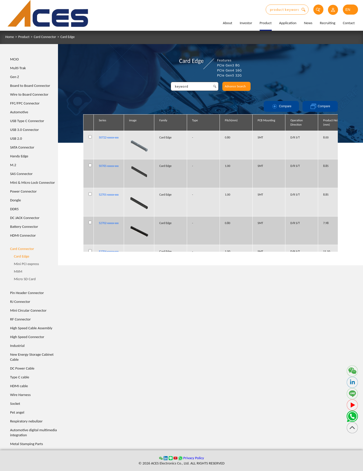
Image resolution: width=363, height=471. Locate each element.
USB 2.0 (16, 138)
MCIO (14, 59)
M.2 (13, 165)
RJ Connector (20, 301)
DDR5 (14, 209)
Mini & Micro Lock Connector (32, 182)
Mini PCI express (26, 264)
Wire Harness (20, 394)
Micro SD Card (25, 279)
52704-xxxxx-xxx (109, 251)
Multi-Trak (18, 68)
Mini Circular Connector (28, 310)
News (308, 23)
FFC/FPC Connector (25, 103)
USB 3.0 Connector (24, 129)
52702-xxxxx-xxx (109, 223)
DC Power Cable (22, 368)
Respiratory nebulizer (26, 421)
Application (287, 23)
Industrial (17, 345)
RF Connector (20, 319)
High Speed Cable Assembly (31, 328)
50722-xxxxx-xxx (109, 137)
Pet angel (17, 412)
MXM (18, 271)
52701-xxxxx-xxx (109, 194)
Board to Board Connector (30, 85)
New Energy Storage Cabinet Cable (32, 357)
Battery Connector (24, 226)
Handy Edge (19, 156)
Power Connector (23, 191)
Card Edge (67, 37)
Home (9, 37)
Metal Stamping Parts (26, 444)
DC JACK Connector (24, 217)
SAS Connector (21, 173)
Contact (349, 23)
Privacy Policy (193, 458)
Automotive (19, 112)
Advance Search (235, 86)
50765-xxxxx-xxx (109, 166)
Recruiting (328, 23)
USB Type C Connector (27, 121)
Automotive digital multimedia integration (33, 432)
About (227, 23)
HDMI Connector (23, 235)
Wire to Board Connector (29, 94)
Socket (15, 403)
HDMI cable (19, 386)
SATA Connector (22, 147)
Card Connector (45, 37)
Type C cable (19, 377)
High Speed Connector (27, 337)
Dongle (15, 200)
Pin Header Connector (27, 293)
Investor (246, 23)
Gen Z (14, 77)
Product (266, 23)
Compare (281, 106)
